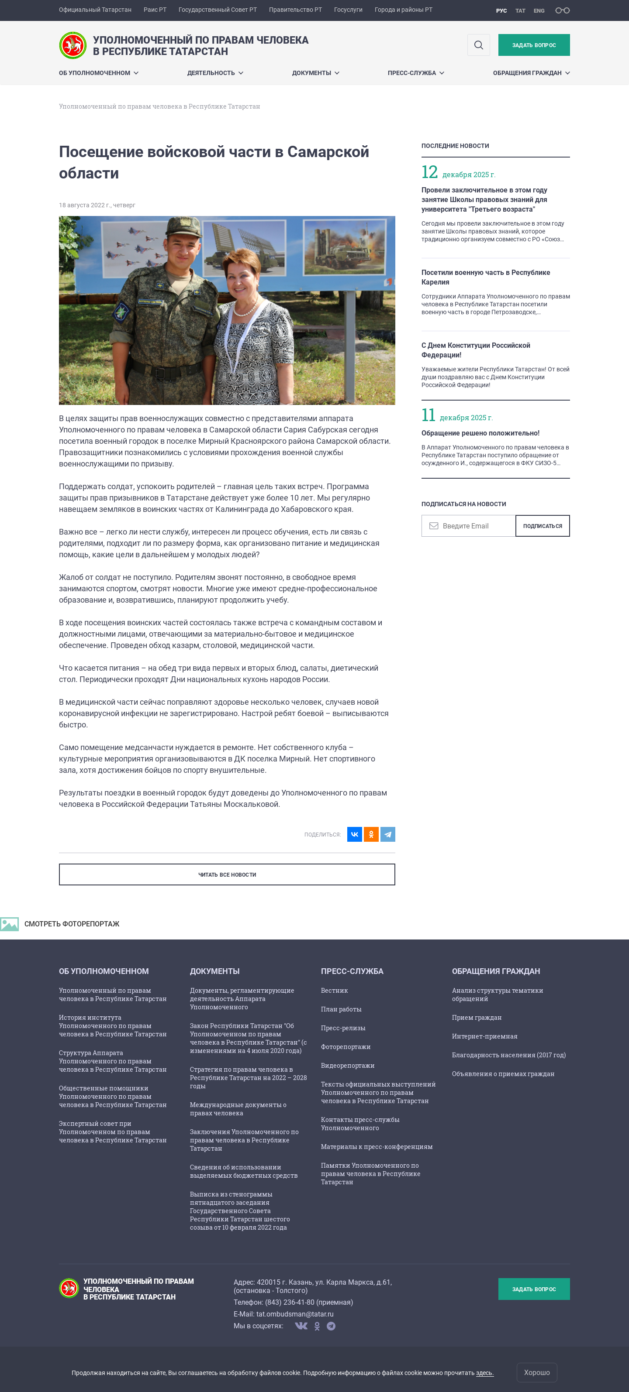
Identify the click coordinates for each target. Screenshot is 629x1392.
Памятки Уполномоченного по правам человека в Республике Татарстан (371, 1173)
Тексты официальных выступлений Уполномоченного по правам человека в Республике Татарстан (378, 1092)
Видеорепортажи (348, 1065)
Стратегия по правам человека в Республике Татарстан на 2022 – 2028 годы (248, 1077)
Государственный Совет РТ (218, 9)
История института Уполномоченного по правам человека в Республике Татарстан (113, 1025)
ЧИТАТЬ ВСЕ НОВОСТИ (227, 875)
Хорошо (537, 1372)
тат (520, 10)
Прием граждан (477, 1017)
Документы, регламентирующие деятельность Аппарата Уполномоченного (242, 998)
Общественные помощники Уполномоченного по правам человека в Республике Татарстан (113, 1096)
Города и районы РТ (403, 9)
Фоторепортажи (346, 1046)
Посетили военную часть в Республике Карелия (486, 277)
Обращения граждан (531, 72)
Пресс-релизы (343, 1028)
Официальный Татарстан (95, 9)
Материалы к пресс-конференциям (377, 1146)
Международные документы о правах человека (238, 1109)
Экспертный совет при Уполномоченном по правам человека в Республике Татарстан (113, 1131)
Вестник (334, 990)
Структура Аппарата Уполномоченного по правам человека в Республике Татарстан (113, 1061)
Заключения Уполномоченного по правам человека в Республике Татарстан (244, 1140)
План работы (341, 1009)
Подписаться (542, 526)
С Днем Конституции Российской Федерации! (476, 350)
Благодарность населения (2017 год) (509, 1055)
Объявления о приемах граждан (503, 1074)
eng (539, 10)
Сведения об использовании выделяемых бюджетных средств (244, 1171)
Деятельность (215, 72)
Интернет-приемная (485, 1036)
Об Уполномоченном (98, 72)
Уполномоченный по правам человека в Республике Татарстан (113, 994)
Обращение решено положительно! (480, 433)
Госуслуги (348, 9)
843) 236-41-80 (290, 1302)
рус (501, 10)
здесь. (485, 1372)
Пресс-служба (416, 72)
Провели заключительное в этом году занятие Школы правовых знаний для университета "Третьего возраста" (484, 199)
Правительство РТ (295, 9)
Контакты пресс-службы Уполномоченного (360, 1123)
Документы (315, 72)
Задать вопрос (534, 45)
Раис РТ (155, 9)
